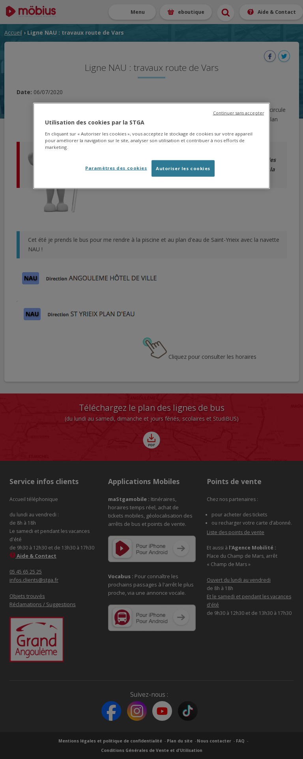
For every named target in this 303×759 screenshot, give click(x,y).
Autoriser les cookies (183, 168)
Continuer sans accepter (238, 113)
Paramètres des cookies (116, 168)
